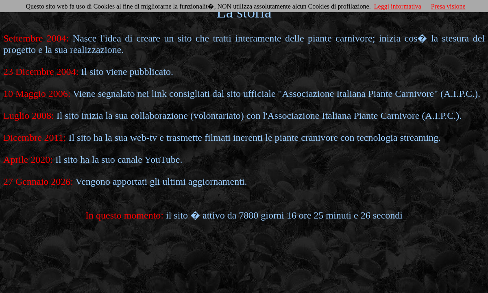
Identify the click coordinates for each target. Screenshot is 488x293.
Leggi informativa (397, 6)
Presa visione (448, 6)
